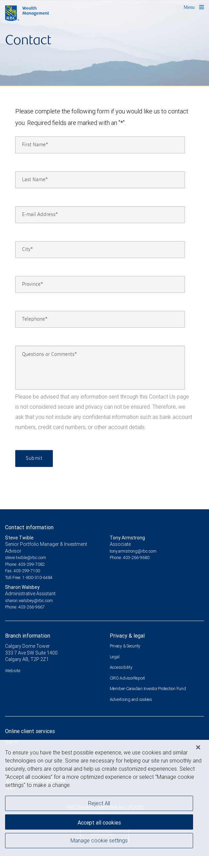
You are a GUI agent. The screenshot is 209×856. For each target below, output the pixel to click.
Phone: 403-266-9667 (25, 607)
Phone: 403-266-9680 (129, 557)
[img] (104, 43)
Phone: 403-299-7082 (25, 564)
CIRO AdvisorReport (127, 678)
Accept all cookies (99, 824)
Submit (34, 458)
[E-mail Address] (100, 214)
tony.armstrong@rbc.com (133, 551)
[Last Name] (100, 179)
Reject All (99, 804)
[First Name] (100, 144)
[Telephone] (100, 319)
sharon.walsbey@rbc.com (29, 600)
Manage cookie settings (99, 842)
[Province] (100, 284)
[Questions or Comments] (100, 368)
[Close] (198, 749)
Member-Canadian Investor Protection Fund (148, 688)
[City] (100, 249)
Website (12, 670)
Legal (115, 657)
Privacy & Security (125, 646)
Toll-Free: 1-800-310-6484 (29, 577)
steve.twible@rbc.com (25, 557)
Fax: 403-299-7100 (22, 571)
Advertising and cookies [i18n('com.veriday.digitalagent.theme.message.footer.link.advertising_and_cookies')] (131, 699)
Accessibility (121, 667)
